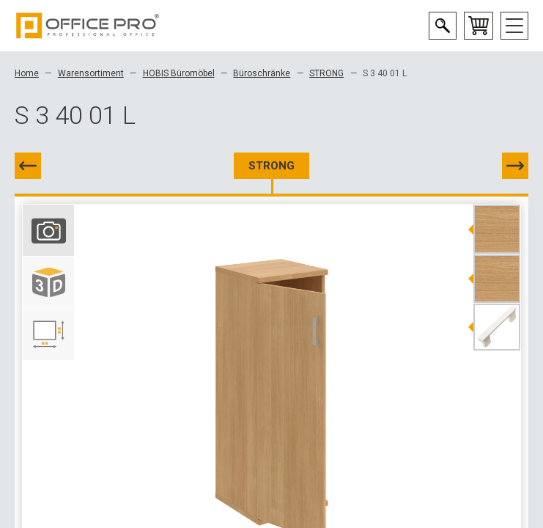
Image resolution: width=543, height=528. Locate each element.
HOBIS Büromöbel (179, 73)
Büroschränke (261, 73)
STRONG (326, 73)
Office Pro (88, 25)
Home (27, 73)
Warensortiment (91, 73)
